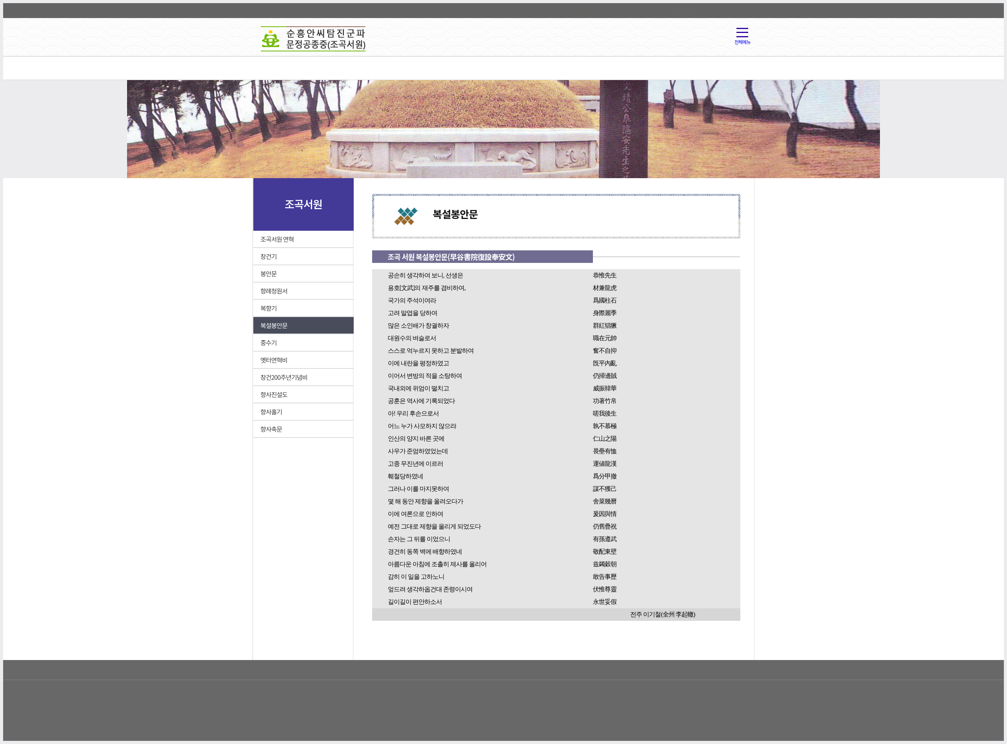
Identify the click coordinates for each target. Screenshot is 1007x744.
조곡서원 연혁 (277, 239)
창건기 (268, 256)
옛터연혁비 (273, 360)
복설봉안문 (273, 325)
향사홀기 (271, 411)
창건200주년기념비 (283, 377)
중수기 (268, 342)
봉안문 (268, 273)
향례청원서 (273, 290)
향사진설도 (273, 394)
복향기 (268, 308)
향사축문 (271, 429)
